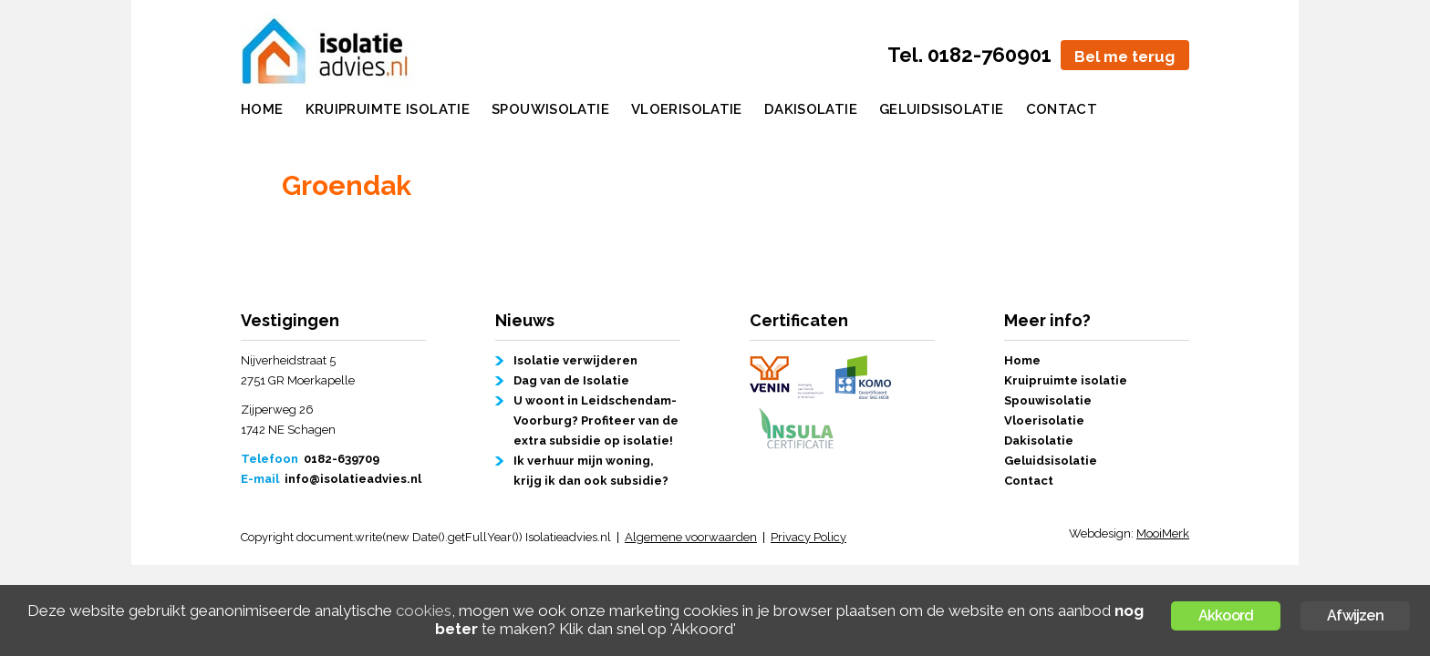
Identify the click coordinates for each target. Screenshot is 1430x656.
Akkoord (1225, 615)
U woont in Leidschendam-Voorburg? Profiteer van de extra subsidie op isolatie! (596, 420)
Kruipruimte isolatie (388, 109)
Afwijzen (1355, 615)
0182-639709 (341, 459)
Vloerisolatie (686, 109)
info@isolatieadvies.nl (353, 479)
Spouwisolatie (550, 109)
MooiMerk (1162, 533)
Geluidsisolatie (941, 109)
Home (262, 109)
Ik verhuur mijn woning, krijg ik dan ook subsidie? (590, 470)
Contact (1062, 109)
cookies (423, 610)
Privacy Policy (808, 537)
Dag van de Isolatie (571, 380)
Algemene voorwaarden (691, 537)
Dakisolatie (810, 109)
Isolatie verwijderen (575, 360)
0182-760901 (989, 55)
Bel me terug (1124, 56)
